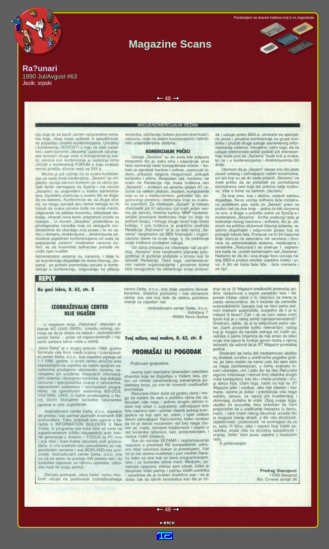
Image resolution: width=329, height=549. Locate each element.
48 (168, 98)
